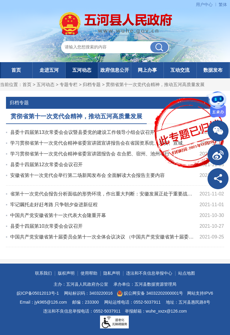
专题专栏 (69, 84)
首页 (16, 70)
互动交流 (180, 70)
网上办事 (147, 70)
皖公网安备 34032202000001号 (150, 293)
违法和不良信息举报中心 (149, 273)
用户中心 (204, 4)
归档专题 (92, 84)
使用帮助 (89, 273)
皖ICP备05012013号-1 (38, 293)
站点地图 (186, 273)
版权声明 (66, 273)
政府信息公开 (114, 70)
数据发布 (213, 70)
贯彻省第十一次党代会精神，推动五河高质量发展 (155, 84)
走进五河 (49, 70)
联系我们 (43, 273)
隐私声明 (111, 273)
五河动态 (81, 70)
